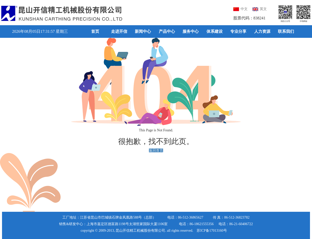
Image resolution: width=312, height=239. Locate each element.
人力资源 (262, 31)
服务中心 (191, 31)
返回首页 (156, 151)
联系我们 (286, 31)
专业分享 (238, 31)
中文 (240, 9)
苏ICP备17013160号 (212, 230)
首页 (95, 31)
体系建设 (214, 31)
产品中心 (167, 31)
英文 (259, 9)
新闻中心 (143, 31)
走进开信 (119, 31)
